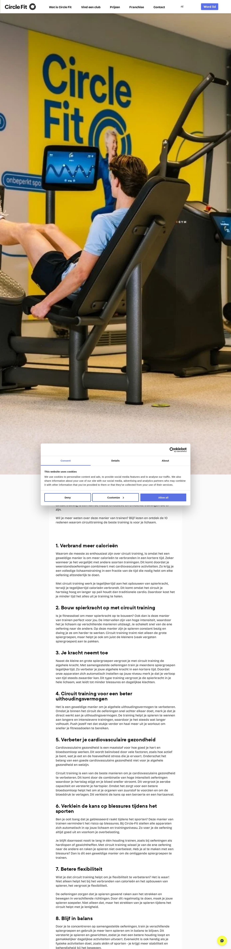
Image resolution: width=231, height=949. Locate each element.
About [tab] (165, 460)
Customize (115, 497)
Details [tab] (115, 460)
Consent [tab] (66, 460)
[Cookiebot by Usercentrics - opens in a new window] (172, 449)
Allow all (163, 497)
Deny (68, 497)
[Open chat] (222, 941)
